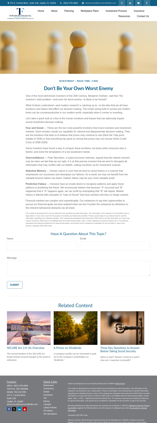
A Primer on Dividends (67, 348)
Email (83, 238)
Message (12, 258)
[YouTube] (138, 3)
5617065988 (22, 389)
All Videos (48, 410)
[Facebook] (146, 3)
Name (10, 238)
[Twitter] (122, 3)
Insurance (48, 395)
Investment (48, 388)
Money (46, 401)
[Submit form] (14, 285)
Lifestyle (47, 404)
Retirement (48, 385)
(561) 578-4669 (69, 3)
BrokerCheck (120, 383)
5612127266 (20, 392)
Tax (45, 398)
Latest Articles (50, 407)
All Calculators (50, 414)
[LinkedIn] (130, 3)
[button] (40, 11)
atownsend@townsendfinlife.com (99, 3)
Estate (46, 391)
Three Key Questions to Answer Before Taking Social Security (120, 349)
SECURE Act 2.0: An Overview (25, 348)
